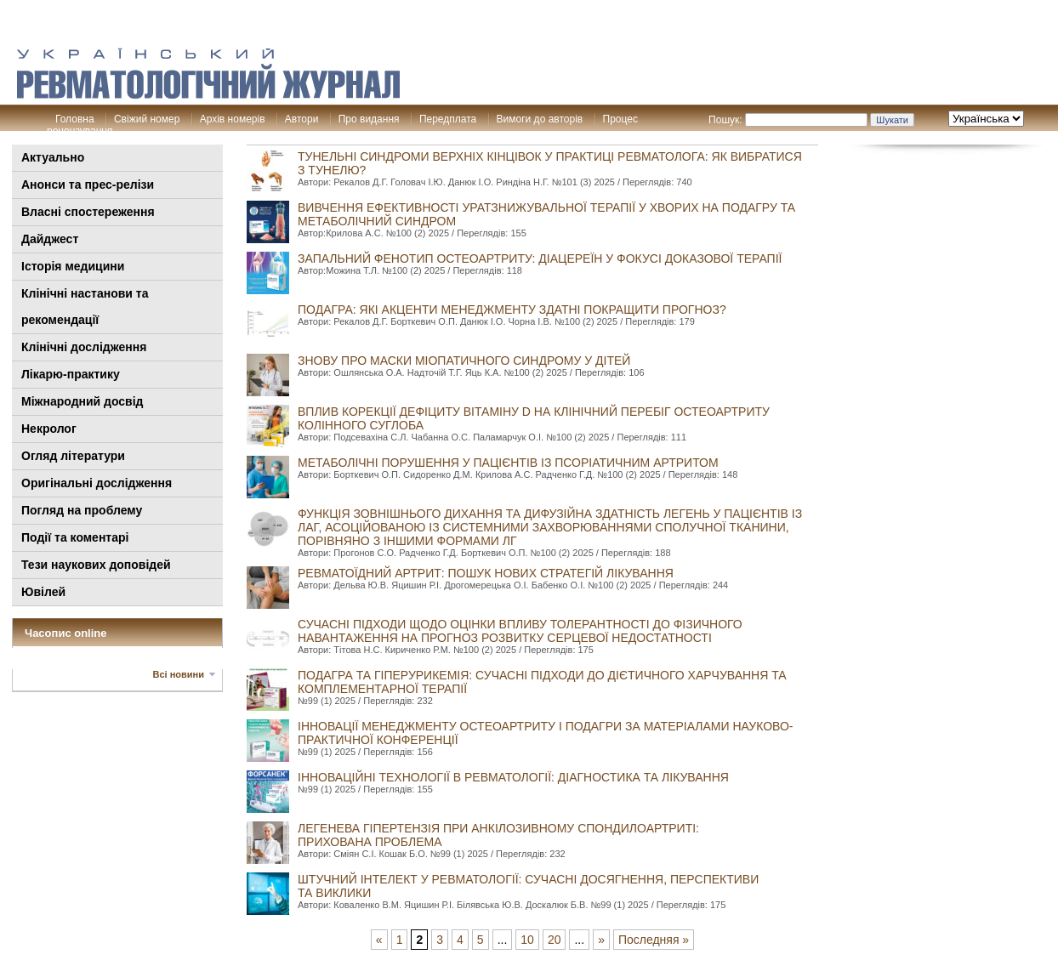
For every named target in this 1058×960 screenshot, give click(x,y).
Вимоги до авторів (540, 119)
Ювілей (43, 592)
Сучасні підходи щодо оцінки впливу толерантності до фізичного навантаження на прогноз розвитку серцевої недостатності (520, 631)
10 (527, 939)
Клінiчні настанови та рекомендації (84, 307)
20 (554, 939)
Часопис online (66, 633)
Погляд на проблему (81, 510)
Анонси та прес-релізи (87, 184)
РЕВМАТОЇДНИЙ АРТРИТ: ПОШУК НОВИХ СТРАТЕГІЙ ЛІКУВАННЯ (486, 573)
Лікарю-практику (70, 374)
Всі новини (178, 674)
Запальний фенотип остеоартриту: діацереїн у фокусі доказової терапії (540, 258)
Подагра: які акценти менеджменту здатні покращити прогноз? (512, 309)
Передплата (447, 119)
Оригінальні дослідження (96, 483)
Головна (74, 119)
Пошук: (725, 120)
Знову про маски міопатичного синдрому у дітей (464, 360)
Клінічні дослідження (83, 347)
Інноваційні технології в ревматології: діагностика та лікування (513, 777)
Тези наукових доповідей (96, 564)
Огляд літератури (73, 456)
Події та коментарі (74, 537)
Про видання (369, 119)
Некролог (49, 428)
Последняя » (653, 939)
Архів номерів (232, 119)
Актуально (52, 157)
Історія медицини (72, 266)
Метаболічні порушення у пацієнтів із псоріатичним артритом (508, 462)
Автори (302, 119)
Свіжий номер (146, 119)
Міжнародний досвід (82, 401)
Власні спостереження (88, 212)
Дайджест (49, 239)
